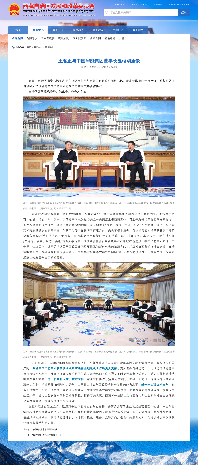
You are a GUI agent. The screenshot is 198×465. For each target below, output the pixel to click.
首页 (18, 30)
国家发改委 (48, 38)
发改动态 (78, 30)
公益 (122, 38)
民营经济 (118, 30)
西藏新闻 (95, 38)
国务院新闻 (79, 38)
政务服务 (138, 30)
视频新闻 (63, 38)
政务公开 (58, 30)
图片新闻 (17, 38)
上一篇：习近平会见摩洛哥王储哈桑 (40, 429)
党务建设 (98, 30)
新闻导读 (31, 38)
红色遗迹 (110, 38)
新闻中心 (38, 30)
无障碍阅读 (158, 4)
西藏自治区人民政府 (140, 4)
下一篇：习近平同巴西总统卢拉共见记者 (42, 435)
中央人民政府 (120, 4)
